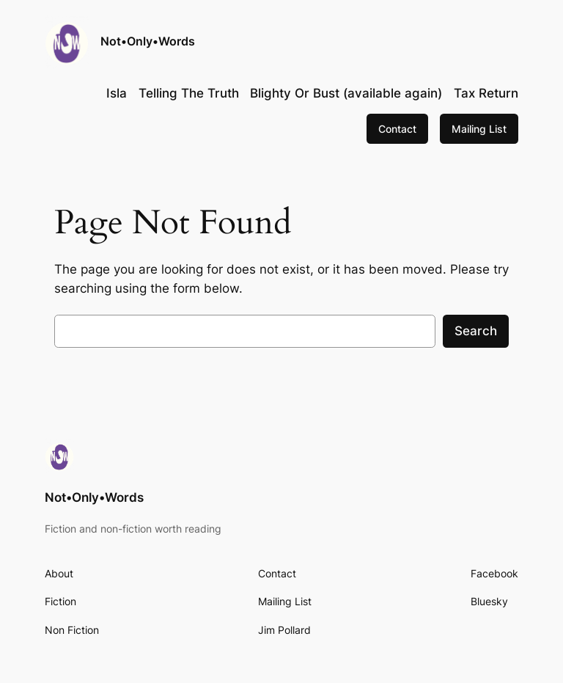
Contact (397, 129)
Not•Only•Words (147, 41)
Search (476, 331)
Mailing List (479, 129)
